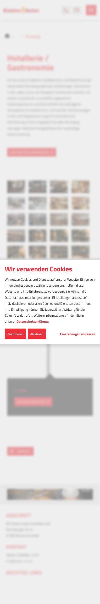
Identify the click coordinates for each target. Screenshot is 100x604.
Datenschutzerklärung (33, 321)
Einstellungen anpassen (77, 333)
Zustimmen (15, 333)
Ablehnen (37, 333)
